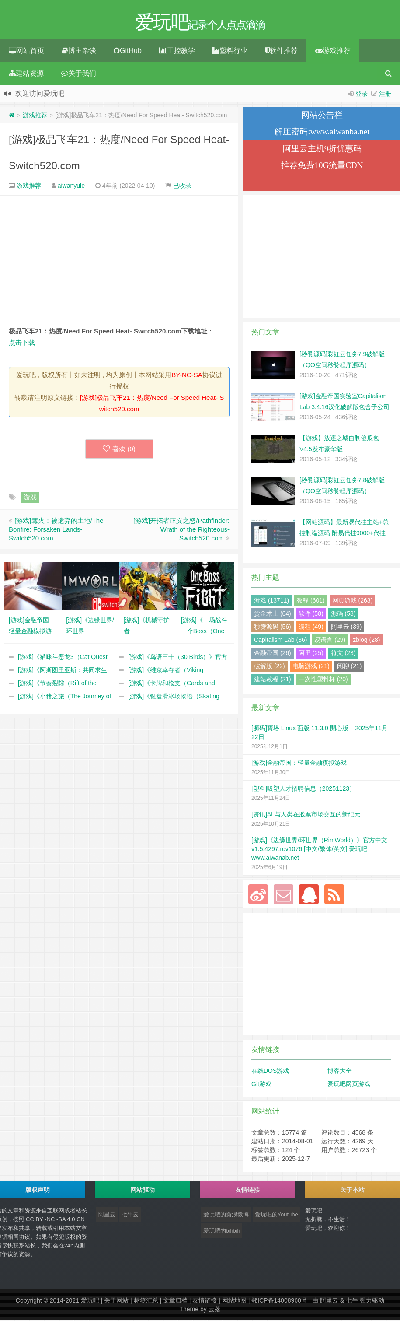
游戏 (30, 498)
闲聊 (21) (349, 667)
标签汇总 (146, 1301)
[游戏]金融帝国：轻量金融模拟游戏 (299, 763)
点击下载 (22, 343)
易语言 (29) (329, 641)
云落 (215, 1310)
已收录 (182, 186)
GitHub (128, 52)
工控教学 (177, 52)
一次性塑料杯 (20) (323, 680)
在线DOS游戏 (270, 1072)
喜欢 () (119, 450)
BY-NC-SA (186, 376)
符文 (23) (343, 654)
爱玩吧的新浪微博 (226, 1215)
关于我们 (78, 74)
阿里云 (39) (346, 627)
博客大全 (339, 1072)
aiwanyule (71, 186)
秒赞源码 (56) (272, 627)
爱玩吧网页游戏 (348, 1085)
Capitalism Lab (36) (280, 641)
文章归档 (175, 1301)
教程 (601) (310, 601)
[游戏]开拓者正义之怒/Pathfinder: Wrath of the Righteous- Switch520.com (181, 530)
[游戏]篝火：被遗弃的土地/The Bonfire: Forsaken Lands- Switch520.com (56, 530)
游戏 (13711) (271, 601)
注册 (385, 94)
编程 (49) (311, 627)
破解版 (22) (269, 667)
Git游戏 (261, 1085)
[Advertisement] (119, 261)
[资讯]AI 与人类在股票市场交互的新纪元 (305, 815)
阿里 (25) (311, 654)
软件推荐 (281, 52)
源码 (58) (343, 614)
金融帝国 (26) (272, 654)
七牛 (352, 1301)
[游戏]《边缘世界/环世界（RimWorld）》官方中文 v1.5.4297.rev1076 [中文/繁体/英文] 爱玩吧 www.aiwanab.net (319, 850)
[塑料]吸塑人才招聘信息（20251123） (303, 789)
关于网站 (116, 1301)
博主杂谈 (79, 52)
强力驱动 (372, 1301)
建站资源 (26, 74)
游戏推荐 (333, 52)
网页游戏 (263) (352, 601)
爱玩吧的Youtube (276, 1215)
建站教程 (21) (272, 680)
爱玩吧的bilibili (221, 1232)
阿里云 (106, 1215)
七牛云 (130, 1215)
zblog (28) (366, 641)
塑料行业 (229, 52)
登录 (361, 94)
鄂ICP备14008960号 (279, 1301)
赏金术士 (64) (272, 614)
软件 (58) (311, 614)
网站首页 (26, 52)
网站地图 (234, 1301)
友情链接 (204, 1301)
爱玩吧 (90, 1301)
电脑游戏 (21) (311, 667)
